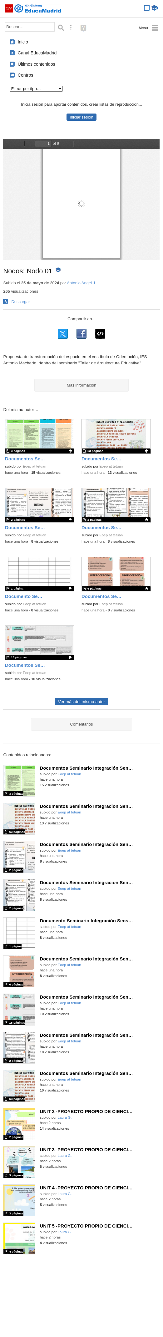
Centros (25, 75)
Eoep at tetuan (34, 466)
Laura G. (65, 1117)
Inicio (23, 41)
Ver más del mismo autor (81, 701)
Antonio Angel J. (81, 283)
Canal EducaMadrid (37, 52)
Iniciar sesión (81, 117)
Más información (81, 385)
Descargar (20, 301)
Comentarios (81, 724)
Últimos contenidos (36, 64)
